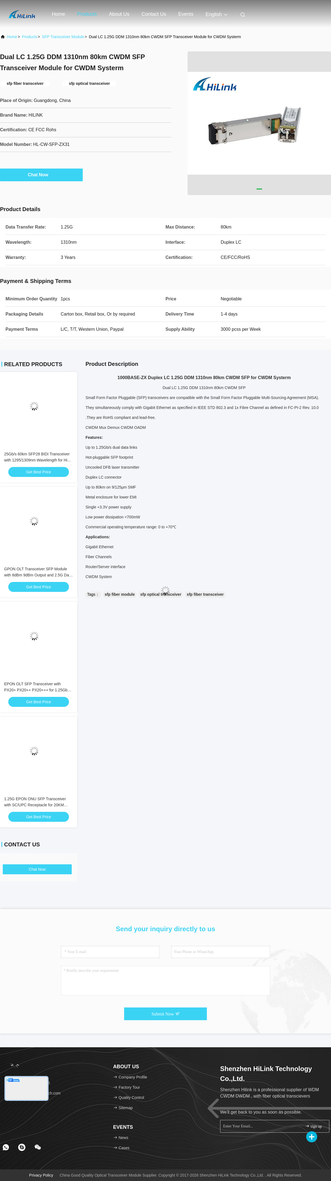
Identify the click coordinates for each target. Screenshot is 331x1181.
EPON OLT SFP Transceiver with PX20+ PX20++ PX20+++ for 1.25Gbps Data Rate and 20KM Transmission (37, 690)
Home (58, 14)
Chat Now (41, 174)
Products (87, 14)
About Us (119, 14)
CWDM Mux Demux (103, 427)
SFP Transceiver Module (63, 37)
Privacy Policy (41, 1175)
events (185, 14)
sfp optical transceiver (160, 594)
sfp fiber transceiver (205, 594)
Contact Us (154, 14)
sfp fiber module (120, 594)
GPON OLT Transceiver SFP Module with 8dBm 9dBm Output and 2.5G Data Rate (38, 575)
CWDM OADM (133, 427)
